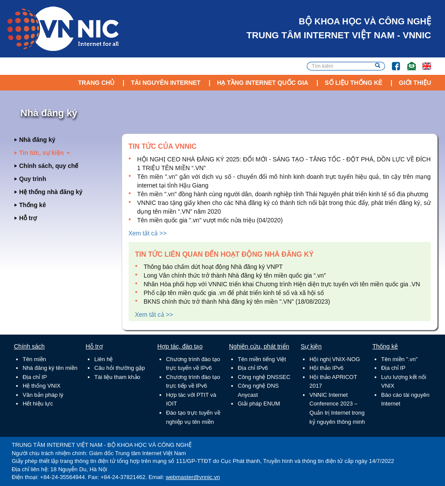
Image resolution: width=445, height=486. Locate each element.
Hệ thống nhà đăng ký (51, 191)
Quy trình (32, 178)
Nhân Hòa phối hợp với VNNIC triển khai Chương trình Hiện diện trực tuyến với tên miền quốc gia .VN (282, 284)
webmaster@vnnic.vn (192, 477)
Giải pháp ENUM (259, 403)
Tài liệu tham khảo (117, 377)
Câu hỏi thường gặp (119, 368)
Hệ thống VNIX (41, 385)
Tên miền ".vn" (399, 359)
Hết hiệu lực (38, 403)
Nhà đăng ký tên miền (50, 368)
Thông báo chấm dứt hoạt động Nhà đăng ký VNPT (213, 266)
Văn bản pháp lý (43, 395)
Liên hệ (103, 359)
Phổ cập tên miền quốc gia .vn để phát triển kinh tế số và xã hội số (234, 292)
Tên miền (34, 359)
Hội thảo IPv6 (326, 368)
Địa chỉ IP (35, 377)
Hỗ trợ (28, 218)
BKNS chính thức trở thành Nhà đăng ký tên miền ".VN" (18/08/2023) (237, 301)
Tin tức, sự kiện (44, 152)
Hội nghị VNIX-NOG (334, 359)
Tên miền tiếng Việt (262, 359)
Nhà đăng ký (37, 139)
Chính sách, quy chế (48, 165)
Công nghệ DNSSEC (264, 377)
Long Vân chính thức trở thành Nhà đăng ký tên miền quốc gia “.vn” (235, 275)
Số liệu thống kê (353, 82)
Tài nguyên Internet (165, 82)
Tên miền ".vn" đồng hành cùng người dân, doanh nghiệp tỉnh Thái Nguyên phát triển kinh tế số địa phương (282, 194)
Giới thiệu (415, 82)
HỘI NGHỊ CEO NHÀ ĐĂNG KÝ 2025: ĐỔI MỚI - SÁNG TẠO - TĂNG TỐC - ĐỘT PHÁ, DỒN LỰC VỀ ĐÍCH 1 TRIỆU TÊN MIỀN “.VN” (284, 163)
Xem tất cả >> (148, 233)
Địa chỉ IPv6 (253, 368)
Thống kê (32, 204)
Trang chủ (96, 82)
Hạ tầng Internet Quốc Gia (262, 82)
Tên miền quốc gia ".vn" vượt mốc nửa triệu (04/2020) (210, 220)
